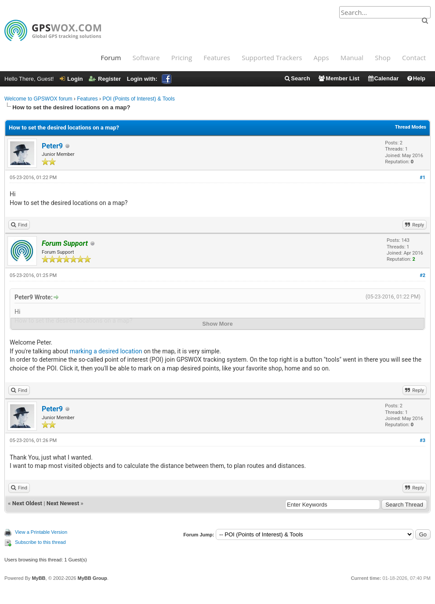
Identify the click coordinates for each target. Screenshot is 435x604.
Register (105, 79)
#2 (422, 275)
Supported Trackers (272, 57)
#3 (422, 440)
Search (297, 78)
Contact (414, 57)
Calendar (383, 78)
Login (71, 79)
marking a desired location (106, 351)
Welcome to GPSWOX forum (38, 99)
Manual (352, 57)
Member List (338, 78)
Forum (111, 57)
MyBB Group (92, 578)
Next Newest (63, 503)
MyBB (38, 578)
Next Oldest (27, 503)
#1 (422, 177)
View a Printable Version (41, 532)
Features (216, 57)
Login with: (149, 79)
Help (415, 78)
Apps (321, 57)
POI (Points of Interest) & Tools (138, 99)
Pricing (181, 57)
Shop (383, 57)
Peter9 (52, 146)
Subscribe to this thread (40, 542)
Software (146, 57)
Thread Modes (410, 127)
